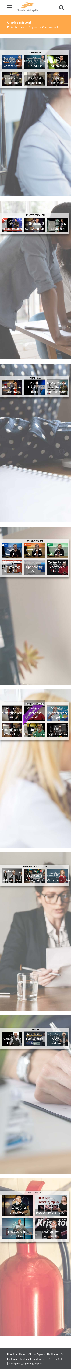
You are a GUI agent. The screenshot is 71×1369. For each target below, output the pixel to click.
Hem (21, 27)
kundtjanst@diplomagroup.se (25, 1363)
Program (33, 27)
